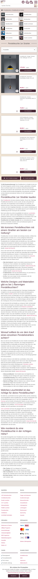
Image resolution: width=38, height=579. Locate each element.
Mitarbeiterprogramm (6, 537)
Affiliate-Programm (5, 527)
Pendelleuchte (6, 200)
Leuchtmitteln (32, 213)
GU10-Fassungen (19, 404)
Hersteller (3, 540)
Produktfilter (6, 49)
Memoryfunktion (5, 505)
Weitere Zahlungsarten (25, 541)
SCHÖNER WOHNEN (6, 515)
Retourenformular (24, 500)
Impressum (23, 560)
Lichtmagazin (23, 507)
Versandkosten (23, 502)
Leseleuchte (32, 255)
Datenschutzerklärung (13, 572)
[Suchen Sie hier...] (18, 5)
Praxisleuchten (4, 510)
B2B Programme (5, 535)
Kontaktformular (24, 555)
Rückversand (23, 510)
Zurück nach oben (29, 178)
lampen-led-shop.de (10, 248)
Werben (3, 542)
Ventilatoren (4, 512)
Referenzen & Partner (6, 525)
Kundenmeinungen (24, 497)
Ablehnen (24, 575)
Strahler (11, 293)
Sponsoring (23, 512)
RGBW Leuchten (5, 507)
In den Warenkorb (28, 70)
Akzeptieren (13, 575)
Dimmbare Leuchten (28, 364)
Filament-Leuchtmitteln (27, 306)
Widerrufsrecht (23, 562)
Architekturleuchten (6, 497)
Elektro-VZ (3, 545)
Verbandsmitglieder (6, 532)
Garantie (22, 515)
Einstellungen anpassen (24, 572)
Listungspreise (23, 505)
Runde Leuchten (5, 500)
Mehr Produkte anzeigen (11, 178)
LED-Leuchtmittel (5, 408)
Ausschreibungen (5, 530)
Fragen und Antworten (25, 495)
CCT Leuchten (4, 502)
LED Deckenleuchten (6, 495)
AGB (21, 557)
